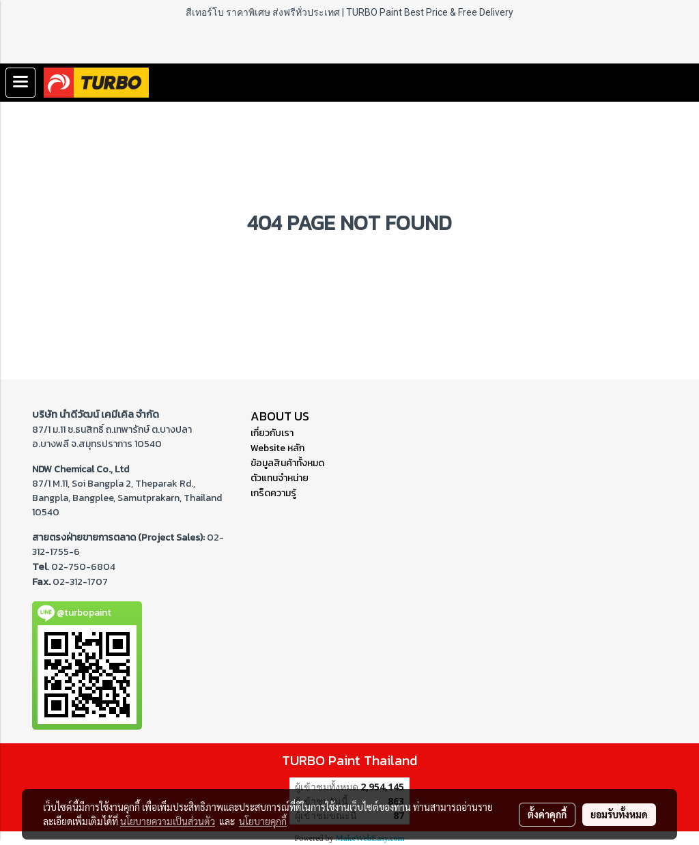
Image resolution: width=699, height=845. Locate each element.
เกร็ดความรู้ (273, 493)
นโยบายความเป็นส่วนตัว (167, 821)
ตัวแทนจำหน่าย (280, 478)
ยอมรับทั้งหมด (619, 814)
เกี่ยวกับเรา (272, 433)
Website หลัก (277, 448)
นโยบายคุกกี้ (263, 821)
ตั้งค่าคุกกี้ (547, 814)
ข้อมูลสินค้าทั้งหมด (287, 463)
